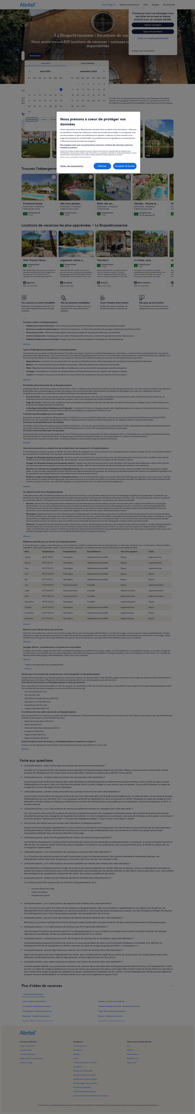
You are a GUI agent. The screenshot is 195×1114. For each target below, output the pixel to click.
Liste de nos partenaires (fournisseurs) (75, 157)
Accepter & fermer (125, 166)
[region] (98, 142)
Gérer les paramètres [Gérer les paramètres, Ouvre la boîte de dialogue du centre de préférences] (71, 166)
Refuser (102, 166)
